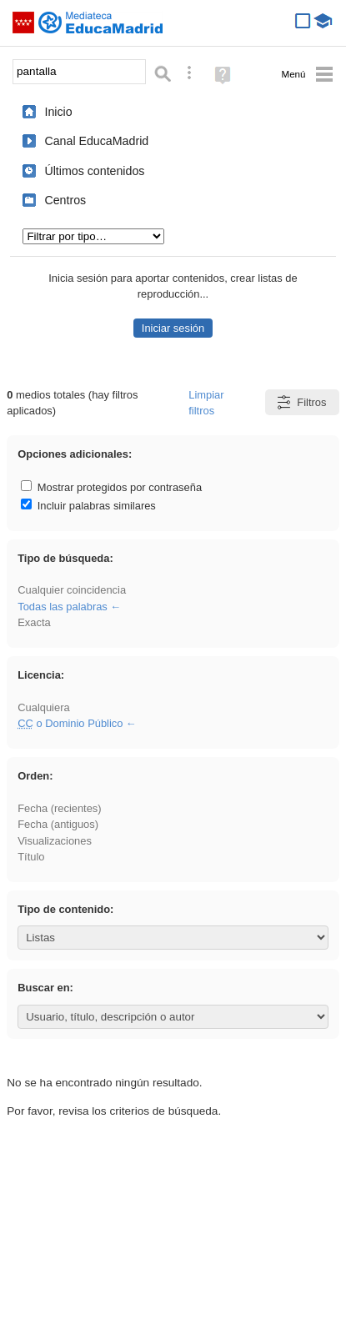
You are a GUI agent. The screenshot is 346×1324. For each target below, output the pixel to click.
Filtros (300, 402)
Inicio (58, 111)
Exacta (34, 622)
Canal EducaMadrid (96, 141)
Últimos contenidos (94, 171)
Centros (65, 200)
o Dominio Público (70, 723)
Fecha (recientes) (59, 808)
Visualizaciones (55, 841)
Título (31, 856)
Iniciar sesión (173, 328)
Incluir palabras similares (88, 505)
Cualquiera (43, 707)
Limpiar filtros (205, 403)
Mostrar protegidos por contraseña (111, 487)
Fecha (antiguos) (58, 824)
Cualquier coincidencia (72, 590)
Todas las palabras (63, 606)
